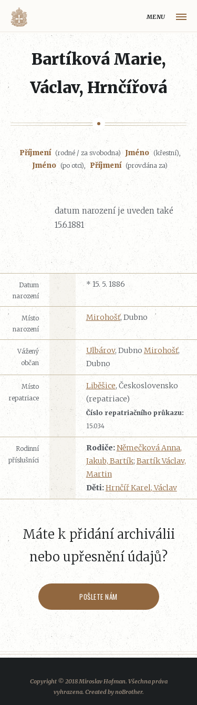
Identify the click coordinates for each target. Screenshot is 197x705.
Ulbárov (100, 350)
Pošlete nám (98, 596)
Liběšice (101, 385)
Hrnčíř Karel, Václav (141, 487)
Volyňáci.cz (19, 17)
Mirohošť (103, 317)
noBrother (128, 692)
